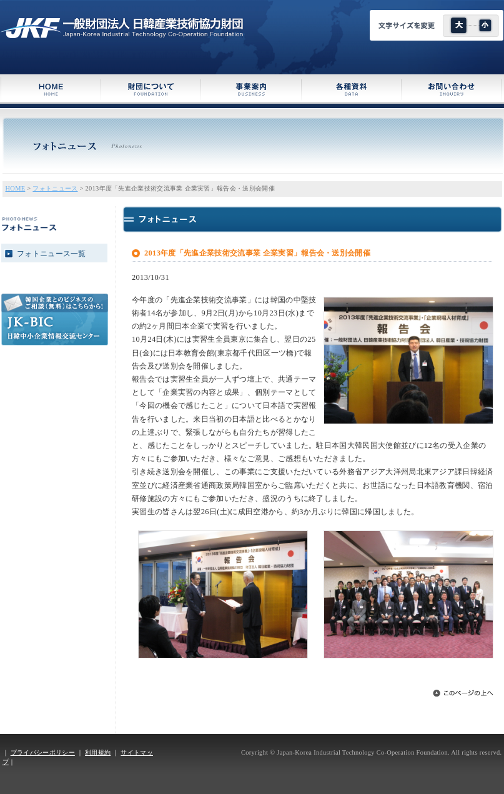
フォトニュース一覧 (51, 253)
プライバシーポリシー (43, 752)
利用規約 (98, 752)
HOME (16, 188)
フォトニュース (54, 188)
